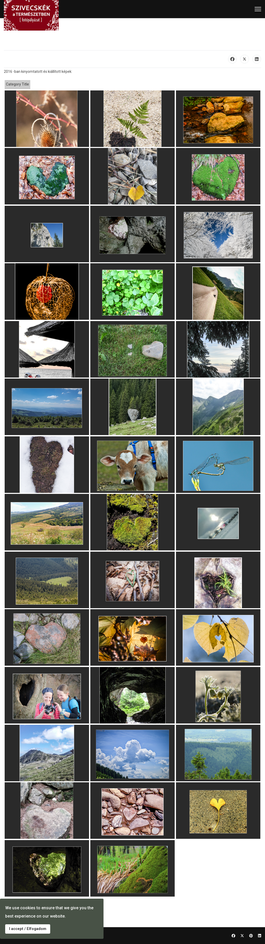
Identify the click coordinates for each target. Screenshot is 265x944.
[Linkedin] (259, 935)
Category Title (17, 84)
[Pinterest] (251, 935)
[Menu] (258, 9)
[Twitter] (242, 935)
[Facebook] (233, 935)
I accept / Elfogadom (27, 929)
